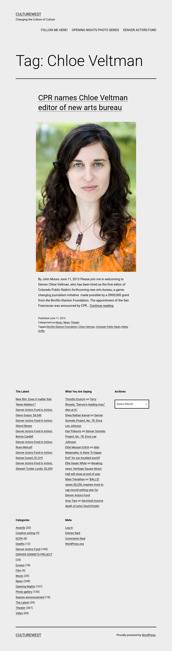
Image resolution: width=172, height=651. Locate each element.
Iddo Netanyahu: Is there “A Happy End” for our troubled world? (83, 453)
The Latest (22, 602)
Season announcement (30, 597)
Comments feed (75, 538)
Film (18, 570)
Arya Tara (71, 500)
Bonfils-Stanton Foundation (62, 326)
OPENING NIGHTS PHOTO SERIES (95, 30)
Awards (20, 527)
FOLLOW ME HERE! (54, 30)
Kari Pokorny (73, 431)
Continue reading (101, 306)
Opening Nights (25, 586)
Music (59, 322)
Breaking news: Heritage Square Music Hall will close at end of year (83, 468)
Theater (75, 322)
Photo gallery (24, 591)
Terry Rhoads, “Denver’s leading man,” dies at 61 (85, 404)
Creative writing (25, 533)
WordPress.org (74, 543)
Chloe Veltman (86, 326)
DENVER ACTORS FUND (139, 30)
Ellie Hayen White (76, 463)
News (66, 322)
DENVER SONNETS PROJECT (34, 554)
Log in (69, 527)
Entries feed (72, 533)
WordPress (149, 635)
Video (19, 613)
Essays (20, 565)
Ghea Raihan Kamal (77, 415)
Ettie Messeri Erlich (77, 447)
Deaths (20, 543)
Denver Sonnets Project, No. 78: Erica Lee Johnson (84, 420)
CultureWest (28, 14)
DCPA (19, 538)
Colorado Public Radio (108, 326)
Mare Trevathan (75, 479)
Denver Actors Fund (28, 549)
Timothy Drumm (75, 399)
